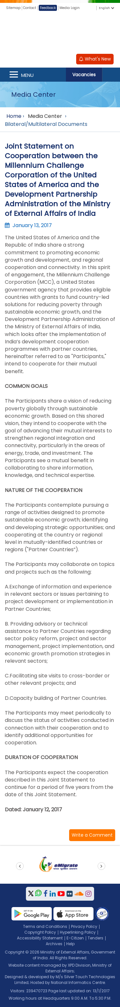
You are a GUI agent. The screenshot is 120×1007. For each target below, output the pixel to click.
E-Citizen (75, 938)
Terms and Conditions (45, 926)
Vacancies (84, 74)
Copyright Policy (40, 932)
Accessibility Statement (40, 938)
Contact (29, 7)
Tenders (95, 938)
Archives (54, 943)
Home (13, 116)
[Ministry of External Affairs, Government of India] (60, 32)
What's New (95, 59)
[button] (92, 835)
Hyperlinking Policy (78, 932)
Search (111, 75)
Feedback (48, 7)
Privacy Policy (84, 926)
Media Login (70, 7)
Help (70, 943)
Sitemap (13, 7)
